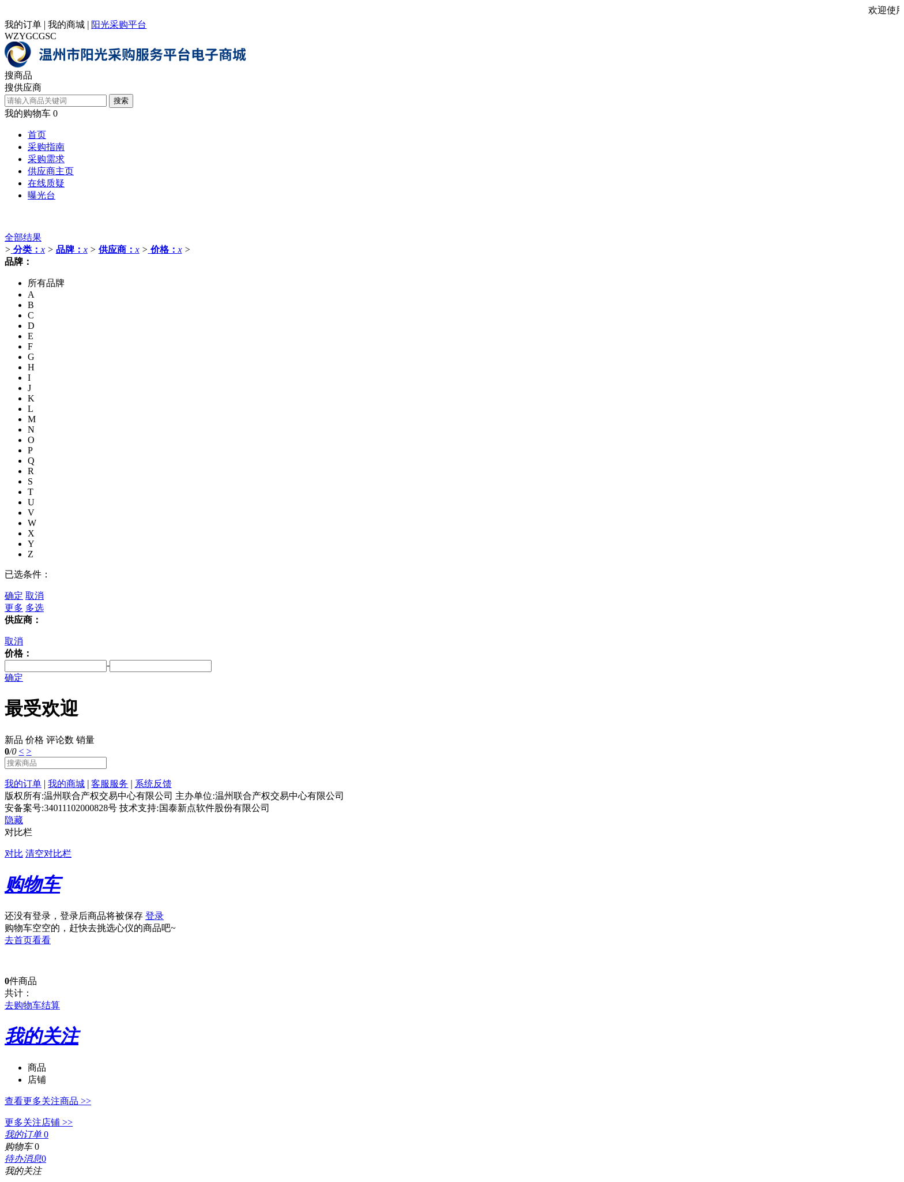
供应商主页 (51, 171)
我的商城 (66, 24)
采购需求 (46, 159)
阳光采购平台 (118, 24)
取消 (34, 596)
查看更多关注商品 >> (48, 1101)
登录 (154, 916)
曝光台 (41, 195)
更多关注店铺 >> (39, 1122)
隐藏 (14, 820)
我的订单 (23, 24)
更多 (14, 608)
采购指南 (46, 147)
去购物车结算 (32, 1005)
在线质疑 (46, 183)
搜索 (121, 100)
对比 (14, 853)
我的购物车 (28, 113)
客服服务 (109, 784)
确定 (14, 596)
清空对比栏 (48, 853)
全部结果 (23, 237)
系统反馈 (153, 784)
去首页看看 (28, 940)
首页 (37, 135)
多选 (34, 608)
